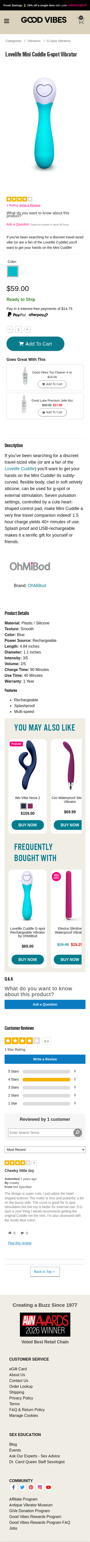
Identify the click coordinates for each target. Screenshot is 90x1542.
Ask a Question (17, 224)
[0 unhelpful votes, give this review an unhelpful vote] (23, 1233)
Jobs (13, 1528)
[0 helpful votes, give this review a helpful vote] (11, 1233)
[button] (13, 271)
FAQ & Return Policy (27, 1409)
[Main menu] (6, 20)
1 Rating (12, 205)
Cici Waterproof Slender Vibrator (70, 800)
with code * (44, 5)
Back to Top (44, 1272)
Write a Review (29, 205)
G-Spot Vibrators (59, 41)
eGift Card (18, 1368)
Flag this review (19, 1243)
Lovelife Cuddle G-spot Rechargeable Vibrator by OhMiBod (27, 932)
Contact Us (18, 1380)
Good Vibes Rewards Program (35, 1516)
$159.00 (28, 813)
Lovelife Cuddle (20, 468)
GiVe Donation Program (29, 1510)
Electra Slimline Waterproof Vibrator (70, 930)
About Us (17, 1374)
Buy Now (27, 825)
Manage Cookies (23, 1415)
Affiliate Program (23, 1499)
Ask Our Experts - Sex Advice (34, 1455)
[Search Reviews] (45, 1133)
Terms (14, 1403)
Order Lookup (21, 1386)
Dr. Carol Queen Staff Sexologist (37, 1461)
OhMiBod (37, 585)
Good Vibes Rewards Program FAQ (39, 1522)
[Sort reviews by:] (45, 1149)
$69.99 (70, 811)
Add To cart (35, 344)
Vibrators (34, 41)
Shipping (16, 1392)
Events (15, 1450)
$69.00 (28, 946)
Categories (13, 41)
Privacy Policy (21, 1398)
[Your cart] (80, 20)
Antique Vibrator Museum (31, 1504)
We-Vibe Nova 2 (27, 798)
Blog (13, 1444)
